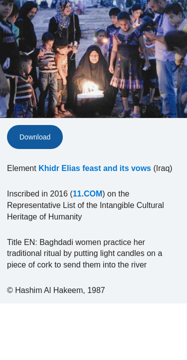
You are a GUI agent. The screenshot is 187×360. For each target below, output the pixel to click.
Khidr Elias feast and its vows (94, 168)
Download (34, 137)
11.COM (88, 194)
